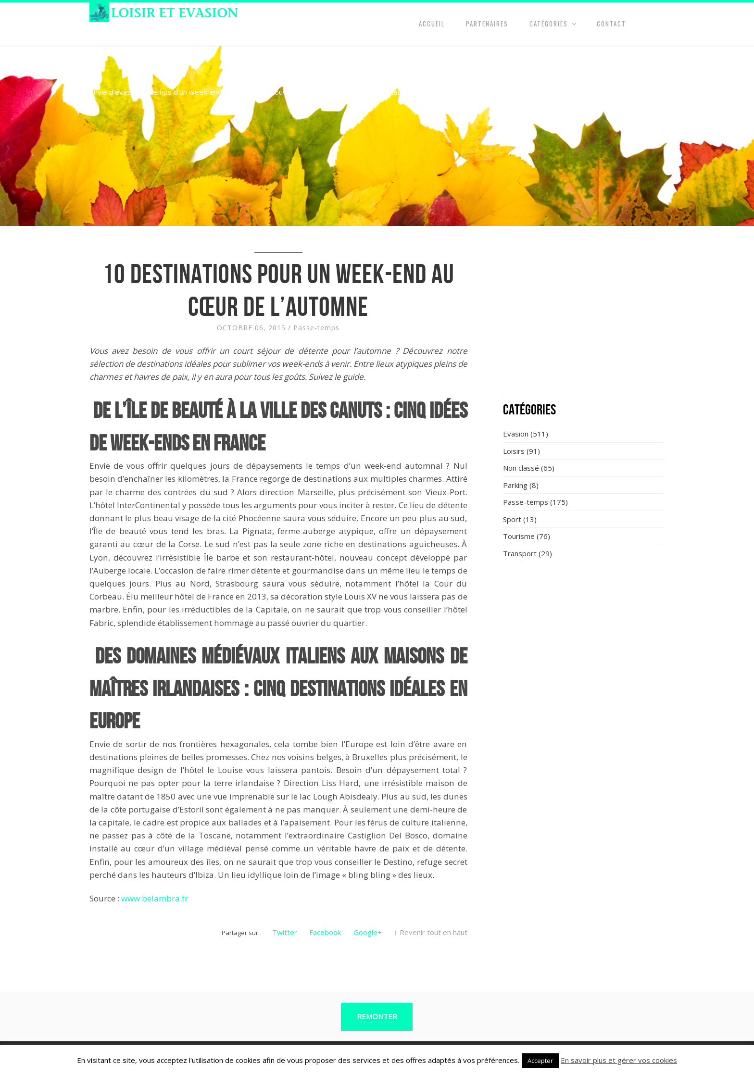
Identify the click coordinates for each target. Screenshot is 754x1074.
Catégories (548, 23)
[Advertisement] (584, 315)
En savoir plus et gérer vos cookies (619, 1060)
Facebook (325, 932)
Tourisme (519, 536)
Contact (611, 23)
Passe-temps (316, 327)
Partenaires (487, 23)
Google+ (367, 932)
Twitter (284, 932)
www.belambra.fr (154, 898)
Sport (512, 519)
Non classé (521, 468)
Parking (515, 485)
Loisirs (514, 451)
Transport (520, 553)
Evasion (515, 433)
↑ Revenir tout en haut (430, 932)
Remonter (377, 1016)
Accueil (432, 23)
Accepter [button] (540, 1060)
